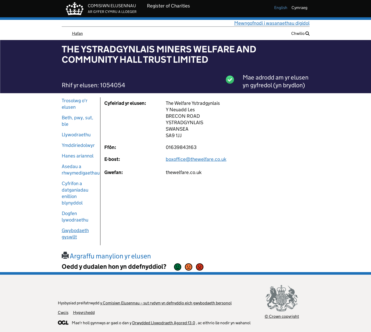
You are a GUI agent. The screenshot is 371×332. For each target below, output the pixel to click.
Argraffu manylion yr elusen (106, 256)
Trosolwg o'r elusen (75, 104)
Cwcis (63, 312)
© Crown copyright (282, 316)
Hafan (77, 33)
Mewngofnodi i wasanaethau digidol (272, 23)
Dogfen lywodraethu (75, 216)
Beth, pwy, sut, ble (77, 121)
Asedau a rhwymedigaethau (79, 169)
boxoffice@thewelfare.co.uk (196, 159)
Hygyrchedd (84, 312)
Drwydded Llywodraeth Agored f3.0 (163, 322)
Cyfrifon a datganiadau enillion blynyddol (75, 193)
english (280, 7)
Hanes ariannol (77, 156)
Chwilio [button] (300, 33)
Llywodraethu (76, 135)
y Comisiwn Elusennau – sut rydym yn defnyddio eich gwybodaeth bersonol (166, 303)
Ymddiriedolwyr (78, 145)
